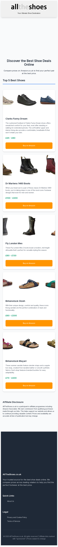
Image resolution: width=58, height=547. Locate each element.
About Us (10, 502)
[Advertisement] (29, 34)
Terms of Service (13, 522)
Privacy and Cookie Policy (17, 518)
